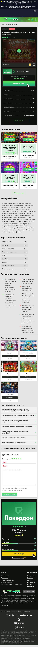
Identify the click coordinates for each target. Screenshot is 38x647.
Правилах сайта (24, 603)
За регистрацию (5, 576)
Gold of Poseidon (28, 353)
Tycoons (9, 374)
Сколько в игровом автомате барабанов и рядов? (18, 415)
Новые (29, 580)
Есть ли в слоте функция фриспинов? (14, 442)
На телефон (30, 586)
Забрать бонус (24, 554)
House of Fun (9, 394)
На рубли (29, 584)
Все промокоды (17, 558)
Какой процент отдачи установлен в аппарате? (17, 426)
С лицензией (30, 576)
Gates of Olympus (28, 155)
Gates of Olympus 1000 (9, 185)
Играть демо (9, 139)
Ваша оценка (6, 459)
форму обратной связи (27, 598)
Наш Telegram (30, 591)
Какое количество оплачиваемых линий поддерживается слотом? (15, 421)
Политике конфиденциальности (10, 603)
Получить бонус (21, 84)
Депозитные (4, 578)
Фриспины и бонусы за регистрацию (11, 584)
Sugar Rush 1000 (28, 185)
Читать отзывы (19, 121)
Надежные (30, 578)
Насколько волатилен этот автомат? (14, 438)
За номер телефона (6, 582)
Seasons (28, 374)
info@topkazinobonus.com (20, 3)
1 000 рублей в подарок (7, 580)
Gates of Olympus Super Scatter (9, 157)
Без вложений (31, 582)
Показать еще (19, 193)
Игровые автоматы (11, 24)
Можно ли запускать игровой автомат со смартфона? (15, 432)
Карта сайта (4, 605)
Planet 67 (9, 353)
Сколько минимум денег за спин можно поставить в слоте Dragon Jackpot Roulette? (16, 410)
